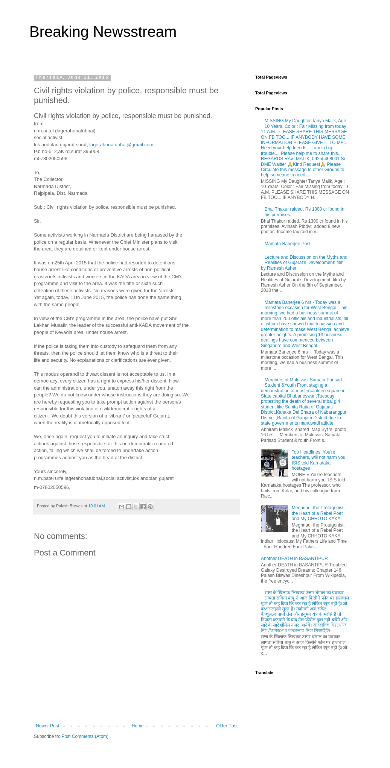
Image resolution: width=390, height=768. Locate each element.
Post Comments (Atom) (84, 736)
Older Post (227, 726)
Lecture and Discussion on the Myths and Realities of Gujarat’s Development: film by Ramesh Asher (304, 263)
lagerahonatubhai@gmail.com (121, 144)
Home (138, 726)
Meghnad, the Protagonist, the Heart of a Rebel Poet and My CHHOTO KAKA (318, 513)
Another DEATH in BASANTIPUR (294, 558)
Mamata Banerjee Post (288, 243)
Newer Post (47, 726)
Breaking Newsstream (103, 31)
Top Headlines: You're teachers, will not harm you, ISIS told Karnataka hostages (319, 460)
